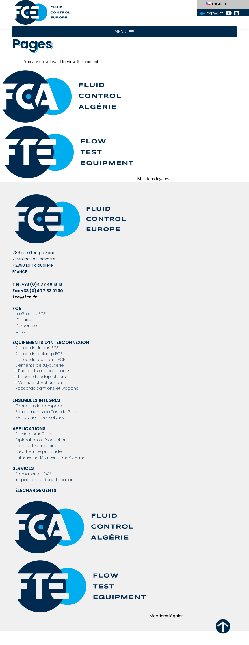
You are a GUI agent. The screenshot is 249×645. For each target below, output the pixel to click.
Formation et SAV (33, 474)
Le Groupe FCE (30, 314)
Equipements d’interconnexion (50, 342)
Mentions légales (153, 178)
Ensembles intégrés (36, 400)
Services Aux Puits (33, 434)
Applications (29, 428)
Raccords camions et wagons (46, 388)
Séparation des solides (39, 417)
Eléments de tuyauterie (39, 365)
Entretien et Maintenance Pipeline (50, 457)
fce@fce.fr (24, 297)
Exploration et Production (41, 440)
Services (23, 468)
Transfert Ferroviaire (35, 446)
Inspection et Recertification (44, 480)
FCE (16, 308)
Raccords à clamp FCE (38, 354)
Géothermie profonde (38, 451)
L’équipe (24, 320)
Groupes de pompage (39, 406)
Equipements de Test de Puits (46, 412)
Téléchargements (34, 490)
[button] (120, 31)
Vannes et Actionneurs (42, 382)
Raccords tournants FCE (40, 359)
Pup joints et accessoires (44, 371)
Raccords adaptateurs (42, 376)
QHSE (20, 331)
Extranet (215, 13)
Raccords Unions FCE (37, 348)
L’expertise (26, 325)
